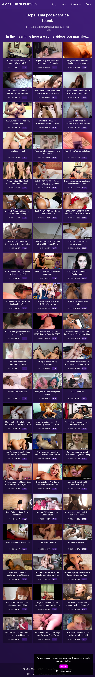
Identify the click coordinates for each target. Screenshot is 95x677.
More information (63, 671)
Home (63, 4)
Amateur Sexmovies (19, 4)
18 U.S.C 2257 (29, 669)
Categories (76, 4)
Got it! (63, 666)
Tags (88, 4)
